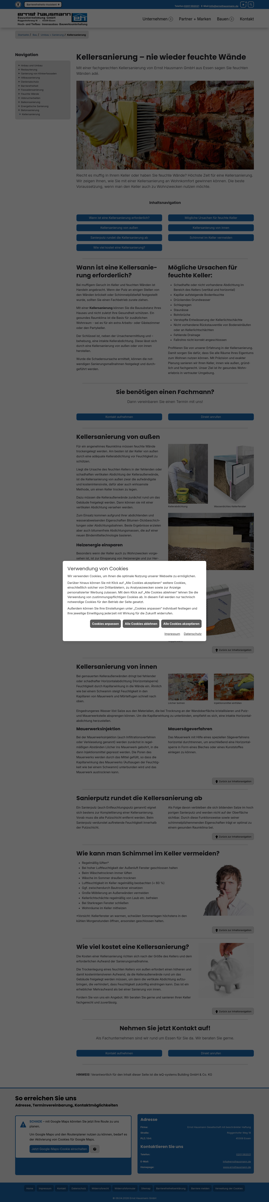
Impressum (172, 629)
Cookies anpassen (105, 619)
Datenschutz (193, 629)
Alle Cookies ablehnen (141, 619)
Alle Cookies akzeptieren (181, 619)
